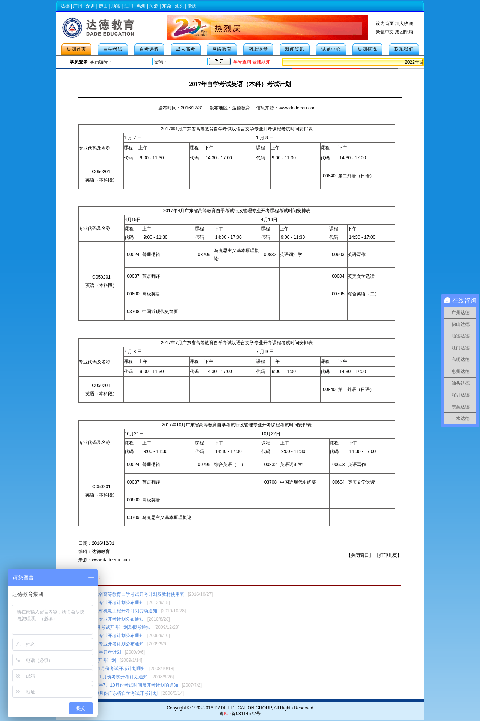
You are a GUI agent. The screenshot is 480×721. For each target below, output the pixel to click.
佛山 (103, 6)
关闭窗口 (360, 555)
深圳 (90, 6)
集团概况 (367, 49)
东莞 (166, 6)
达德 (65, 6)
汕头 (179, 6)
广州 (77, 6)
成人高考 (185, 49)
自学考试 (113, 49)
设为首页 (385, 23)
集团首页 (76, 49)
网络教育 (222, 49)
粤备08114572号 (239, 713)
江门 (128, 6)
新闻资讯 (294, 49)
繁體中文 (385, 31)
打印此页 (388, 555)
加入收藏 (404, 23)
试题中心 (331, 49)
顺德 (115, 6)
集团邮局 (404, 31)
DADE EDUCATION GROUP (243, 708)
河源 (153, 6)
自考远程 (149, 49)
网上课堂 (258, 49)
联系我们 (404, 49)
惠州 (141, 6)
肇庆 (192, 6)
